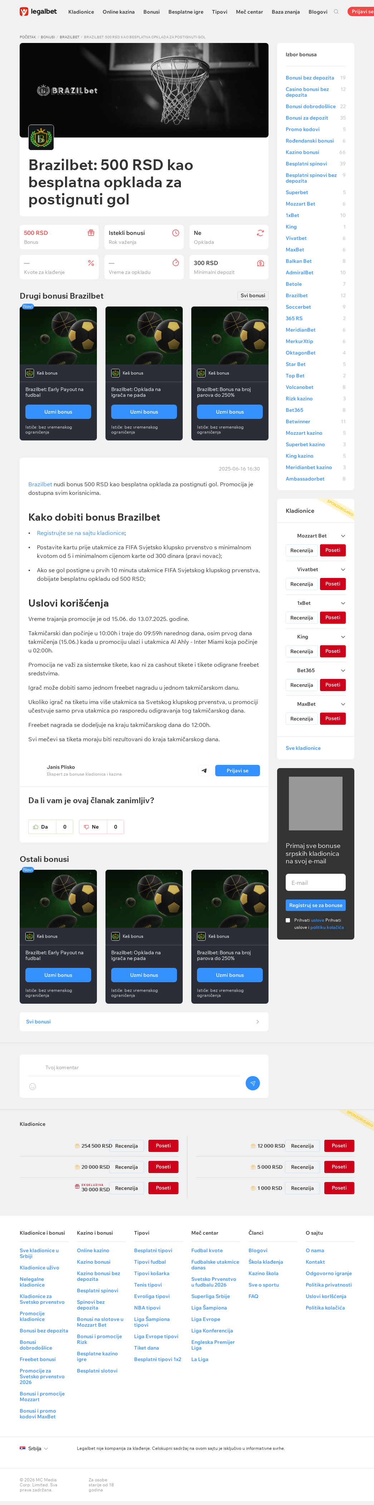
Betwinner (316, 421)
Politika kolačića (325, 1311)
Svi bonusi (253, 296)
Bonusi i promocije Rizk (99, 1343)
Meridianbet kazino (316, 467)
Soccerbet (316, 307)
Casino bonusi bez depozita (316, 92)
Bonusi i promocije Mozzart (42, 1400)
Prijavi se (237, 770)
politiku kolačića (327, 927)
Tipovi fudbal (150, 1266)
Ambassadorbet (316, 479)
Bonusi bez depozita (316, 78)
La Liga (199, 1363)
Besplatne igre (185, 12)
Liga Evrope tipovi (156, 1340)
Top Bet (316, 375)
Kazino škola (263, 1277)
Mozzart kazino (316, 433)
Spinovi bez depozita (91, 1309)
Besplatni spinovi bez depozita (316, 178)
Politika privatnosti (329, 1288)
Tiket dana (146, 1352)
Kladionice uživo (39, 1271)
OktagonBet (316, 353)
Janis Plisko (61, 767)
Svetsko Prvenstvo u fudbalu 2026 (213, 1286)
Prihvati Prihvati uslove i (319, 923)
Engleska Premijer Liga (213, 1349)
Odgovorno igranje (329, 1277)
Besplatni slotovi (97, 1374)
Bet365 (316, 410)
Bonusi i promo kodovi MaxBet (38, 1418)
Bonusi (151, 12)
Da (57, 827)
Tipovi (219, 12)
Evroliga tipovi (152, 1300)
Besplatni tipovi (153, 1254)
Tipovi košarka (151, 1277)
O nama (315, 1254)
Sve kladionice (303, 748)
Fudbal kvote (207, 1254)
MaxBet (316, 249)
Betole (316, 284)
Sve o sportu (263, 1288)
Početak (28, 37)
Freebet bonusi (38, 1363)
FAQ (253, 1300)
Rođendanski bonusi (316, 141)
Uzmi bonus (58, 412)
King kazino (316, 456)
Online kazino (93, 1254)
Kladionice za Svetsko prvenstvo (42, 1303)
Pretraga (336, 11)
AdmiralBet (316, 272)
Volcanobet (316, 387)
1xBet (316, 215)
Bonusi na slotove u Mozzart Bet (100, 1326)
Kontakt (315, 1266)
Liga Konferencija (212, 1334)
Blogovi (318, 12)
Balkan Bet (316, 261)
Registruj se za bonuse (316, 903)
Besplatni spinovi (316, 164)
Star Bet (316, 364)
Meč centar (249, 12)
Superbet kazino (316, 444)
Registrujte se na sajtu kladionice (80, 532)
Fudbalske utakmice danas (215, 1269)
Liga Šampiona (209, 1311)
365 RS (316, 318)
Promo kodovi (316, 129)
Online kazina (119, 12)
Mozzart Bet (316, 204)
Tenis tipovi (148, 1288)
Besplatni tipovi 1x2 (157, 1363)
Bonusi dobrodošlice (316, 106)
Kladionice (81, 12)
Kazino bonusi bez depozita (98, 1280)
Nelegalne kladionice (32, 1286)
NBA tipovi (147, 1311)
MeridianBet (316, 330)
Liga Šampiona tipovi (152, 1326)
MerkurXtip (316, 341)
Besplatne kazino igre (97, 1360)
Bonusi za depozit (316, 118)
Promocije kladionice (32, 1320)
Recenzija (301, 550)
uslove (317, 920)
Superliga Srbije (210, 1300)
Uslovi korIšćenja (326, 1300)
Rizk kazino (316, 398)
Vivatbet (316, 238)
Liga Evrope (205, 1323)
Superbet (316, 192)
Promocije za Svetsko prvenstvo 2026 (42, 1380)
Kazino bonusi (316, 152)
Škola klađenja (265, 1266)
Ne (108, 827)
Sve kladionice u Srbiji (39, 1257)
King (316, 227)
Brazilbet (69, 37)
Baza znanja (286, 12)
